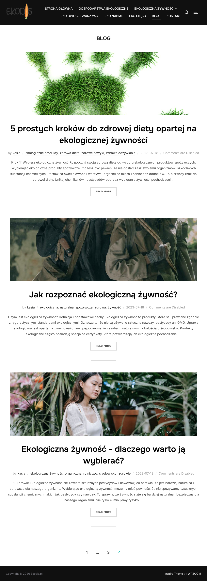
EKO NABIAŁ (113, 16)
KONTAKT (174, 16)
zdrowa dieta (69, 153)
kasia (16, 153)
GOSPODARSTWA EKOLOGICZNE (103, 9)
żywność (114, 307)
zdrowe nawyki (92, 153)
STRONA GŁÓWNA (59, 9)
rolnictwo (90, 473)
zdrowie (125, 473)
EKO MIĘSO (137, 16)
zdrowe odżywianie (120, 153)
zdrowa (100, 307)
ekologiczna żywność (46, 473)
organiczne (73, 473)
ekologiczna (49, 307)
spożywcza (84, 307)
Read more (106, 191)
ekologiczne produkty (41, 153)
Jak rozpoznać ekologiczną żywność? (103, 294)
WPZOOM (194, 573)
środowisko (108, 473)
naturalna (67, 307)
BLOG (156, 16)
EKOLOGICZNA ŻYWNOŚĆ (156, 9)
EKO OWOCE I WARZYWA (79, 16)
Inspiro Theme (174, 573)
